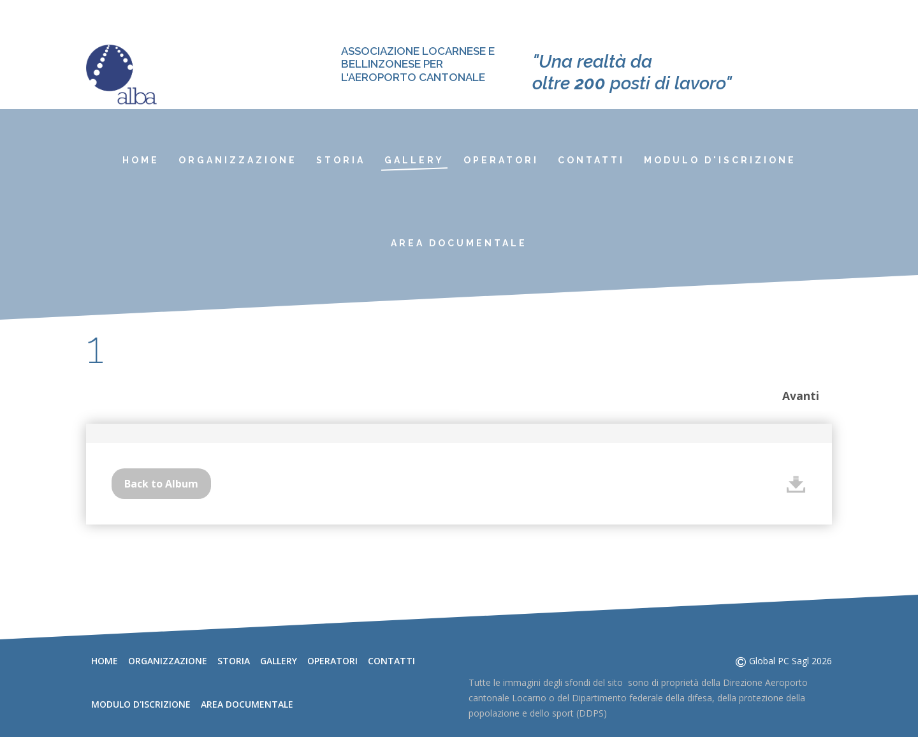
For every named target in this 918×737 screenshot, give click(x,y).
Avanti (800, 395)
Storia (340, 160)
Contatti (591, 160)
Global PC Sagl (779, 661)
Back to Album (161, 484)
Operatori (501, 160)
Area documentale (459, 243)
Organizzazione (237, 160)
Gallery (414, 160)
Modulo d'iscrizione (720, 160)
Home (140, 160)
